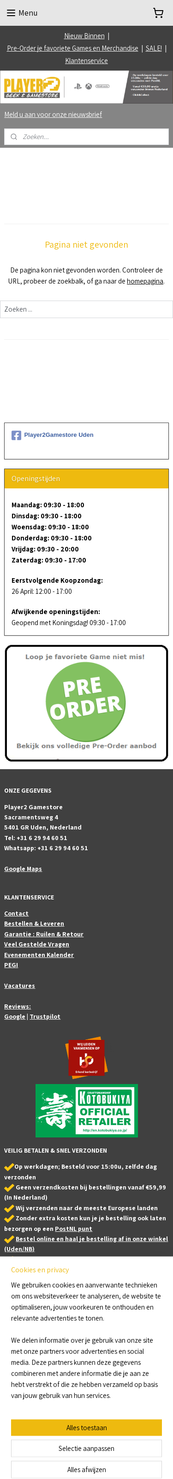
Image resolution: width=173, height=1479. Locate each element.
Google (14, 1016)
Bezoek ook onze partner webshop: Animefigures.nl (72, 1358)
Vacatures (19, 985)
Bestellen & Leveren (34, 923)
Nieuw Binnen (84, 35)
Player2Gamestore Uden (52, 435)
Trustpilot (45, 1016)
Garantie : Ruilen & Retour (44, 934)
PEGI (11, 965)
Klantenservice (86, 60)
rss (115, 1447)
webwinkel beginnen (142, 1447)
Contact (16, 913)
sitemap (100, 1447)
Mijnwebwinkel (99, 1462)
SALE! (154, 48)
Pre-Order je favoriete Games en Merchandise (72, 48)
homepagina (145, 281)
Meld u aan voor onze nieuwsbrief (53, 114)
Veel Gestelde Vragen (36, 944)
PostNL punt (73, 1228)
